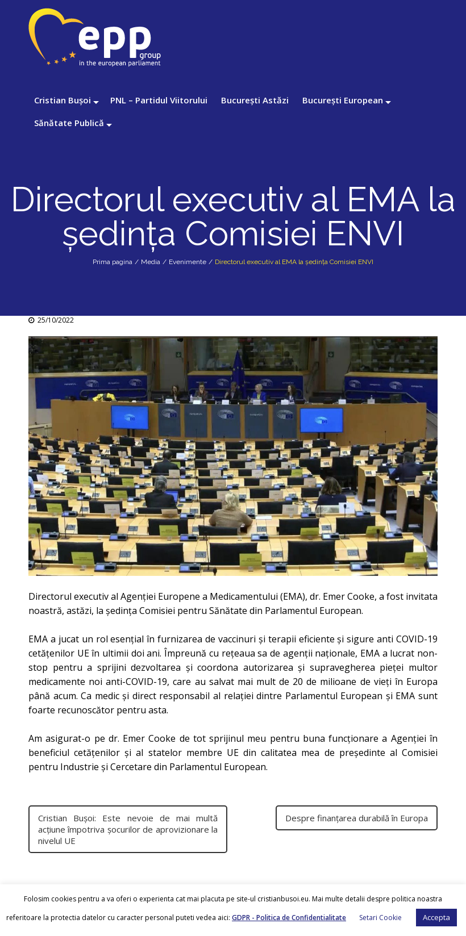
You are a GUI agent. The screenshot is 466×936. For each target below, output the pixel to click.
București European (342, 100)
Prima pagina (112, 262)
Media (150, 262)
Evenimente (187, 262)
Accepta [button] (436, 917)
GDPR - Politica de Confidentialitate (289, 917)
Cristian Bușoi (62, 100)
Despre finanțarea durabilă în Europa (356, 818)
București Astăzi (255, 100)
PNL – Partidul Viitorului (158, 100)
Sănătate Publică (69, 122)
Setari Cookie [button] (380, 917)
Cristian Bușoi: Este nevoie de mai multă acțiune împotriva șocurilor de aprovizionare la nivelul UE (128, 829)
